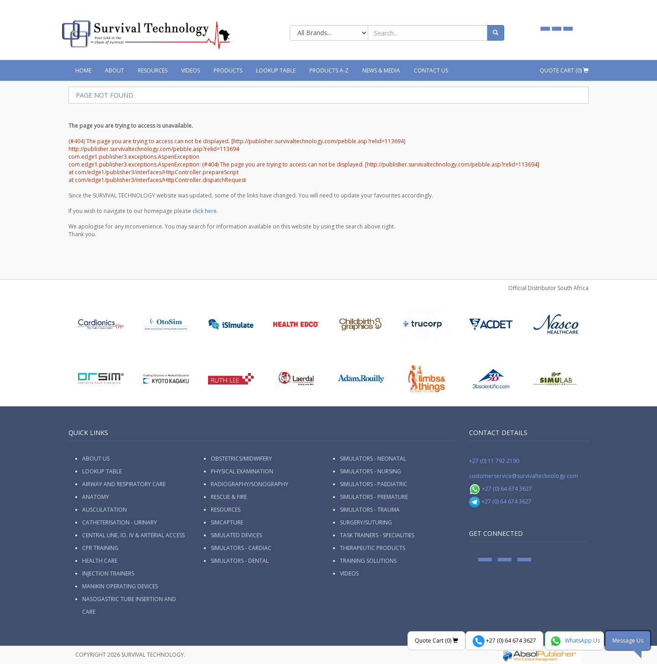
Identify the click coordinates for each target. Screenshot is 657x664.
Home (83, 70)
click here (205, 211)
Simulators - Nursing (370, 471)
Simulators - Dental (240, 561)
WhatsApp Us (574, 641)
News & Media (381, 70)
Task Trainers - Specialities (377, 535)
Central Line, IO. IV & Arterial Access (133, 535)
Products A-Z (329, 70)
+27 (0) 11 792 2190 (494, 461)
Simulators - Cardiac (241, 548)
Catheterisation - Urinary (119, 522)
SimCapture (227, 522)
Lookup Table (276, 70)
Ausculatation (104, 510)
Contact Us (431, 70)
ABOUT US (96, 458)
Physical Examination (242, 471)
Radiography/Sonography (249, 484)
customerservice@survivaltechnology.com (523, 476)
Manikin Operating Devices (120, 586)
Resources (152, 70)
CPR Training (100, 548)
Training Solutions (368, 561)
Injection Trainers (108, 573)
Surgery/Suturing (366, 522)
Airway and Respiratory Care (124, 484)
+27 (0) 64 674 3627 (500, 489)
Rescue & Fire (229, 497)
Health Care (99, 561)
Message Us (627, 640)
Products (228, 70)
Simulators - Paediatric (373, 484)
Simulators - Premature (374, 497)
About (114, 70)
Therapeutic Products (372, 548)
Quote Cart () (564, 70)
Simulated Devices (236, 535)
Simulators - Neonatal (373, 458)
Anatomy (95, 497)
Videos (190, 70)
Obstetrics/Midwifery (241, 458)
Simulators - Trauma (370, 510)
